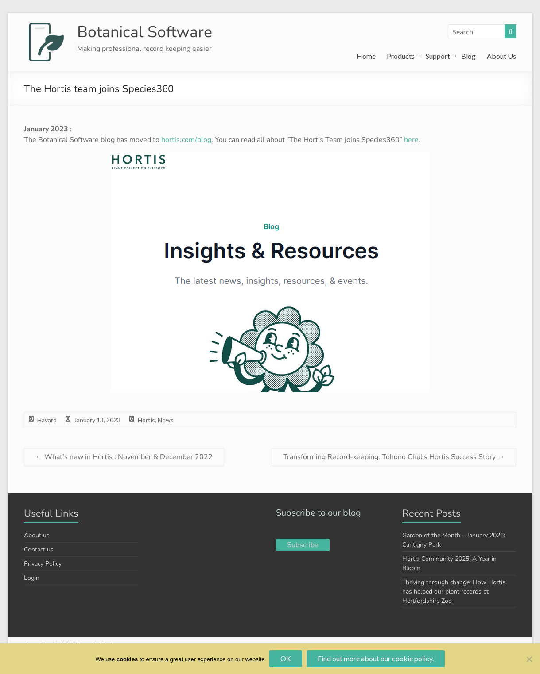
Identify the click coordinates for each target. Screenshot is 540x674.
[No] (528, 659)
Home (366, 56)
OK (285, 658)
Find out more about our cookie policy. (376, 658)
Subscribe (303, 545)
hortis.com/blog (186, 140)
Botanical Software (145, 32)
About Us (501, 56)
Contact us (39, 549)
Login (31, 578)
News (166, 420)
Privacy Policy (43, 563)
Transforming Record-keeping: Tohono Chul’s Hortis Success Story (394, 457)
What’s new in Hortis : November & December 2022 (124, 457)
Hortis (146, 420)
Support (438, 56)
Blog (468, 56)
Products (401, 56)
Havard (47, 420)
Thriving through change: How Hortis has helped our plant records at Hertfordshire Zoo (453, 591)
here (411, 140)
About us (37, 535)
